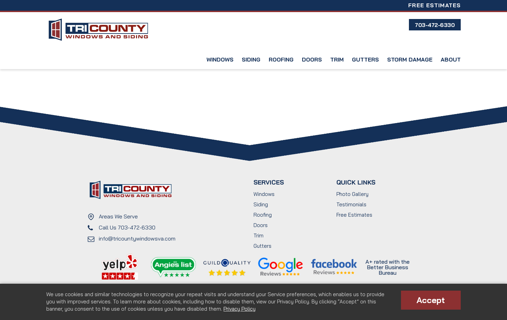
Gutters (365, 59)
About (451, 59)
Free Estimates (434, 5)
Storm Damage (409, 59)
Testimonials (351, 204)
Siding (251, 59)
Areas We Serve (118, 216)
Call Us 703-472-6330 (127, 227)
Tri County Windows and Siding (98, 30)
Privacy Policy (239, 308)
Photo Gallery (352, 194)
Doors (312, 59)
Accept (431, 300)
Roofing (281, 59)
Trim (337, 59)
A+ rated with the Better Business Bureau (387, 267)
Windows (220, 59)
